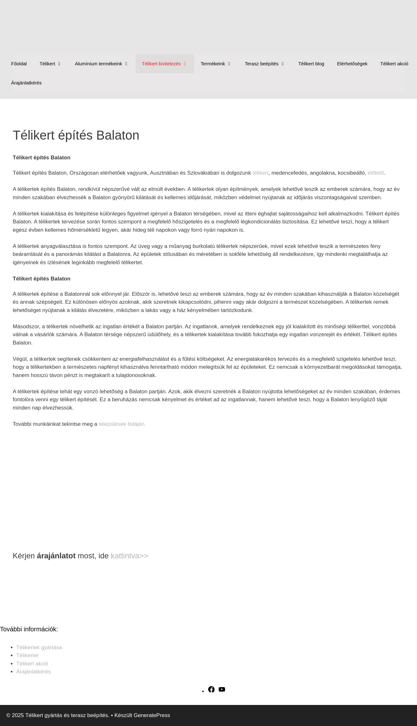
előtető (376, 173)
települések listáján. (122, 424)
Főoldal (19, 63)
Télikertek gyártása (39, 647)
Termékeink (219, 63)
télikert (260, 173)
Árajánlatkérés (26, 82)
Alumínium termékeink (105, 63)
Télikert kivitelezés (168, 63)
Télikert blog (311, 63)
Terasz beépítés (268, 63)
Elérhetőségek (352, 63)
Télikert (53, 63)
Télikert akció (394, 63)
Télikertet (27, 655)
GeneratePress (152, 715)
